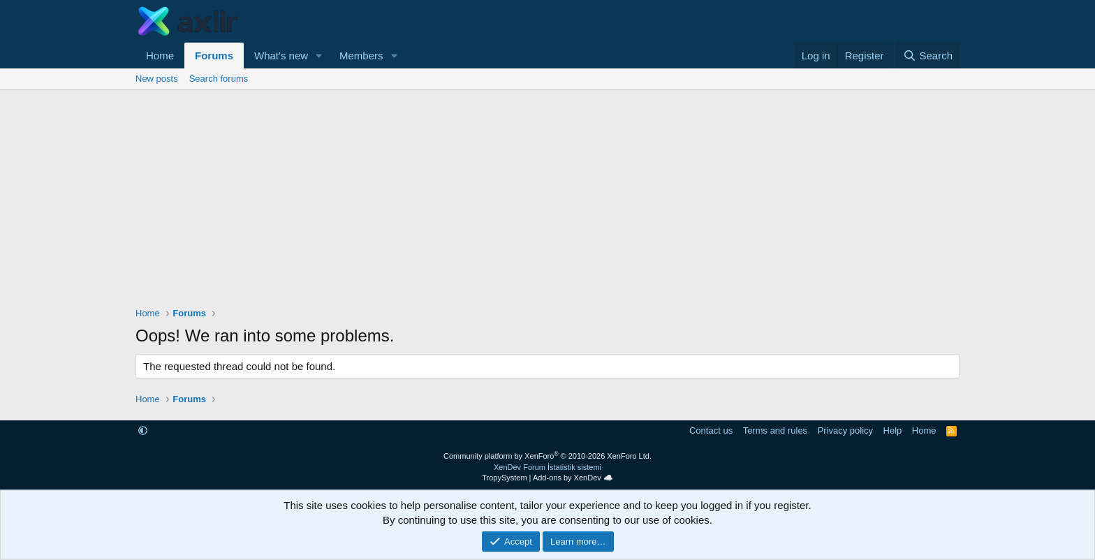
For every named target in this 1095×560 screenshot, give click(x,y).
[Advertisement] (547, 195)
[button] (319, 55)
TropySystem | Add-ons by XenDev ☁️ (547, 477)
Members (361, 55)
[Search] (928, 55)
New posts (156, 78)
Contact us (711, 430)
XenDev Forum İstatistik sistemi (547, 467)
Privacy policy (845, 430)
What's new (281, 55)
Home (160, 55)
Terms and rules (775, 430)
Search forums (219, 78)
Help (892, 430)
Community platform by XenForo (547, 456)
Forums (214, 55)
